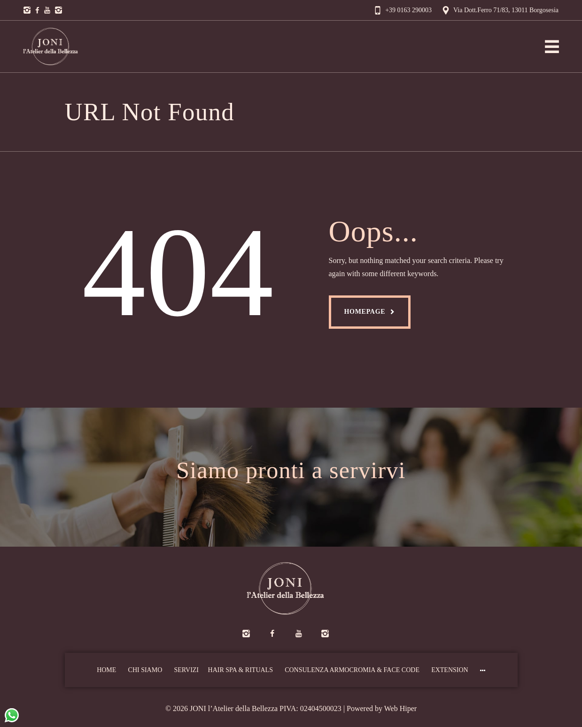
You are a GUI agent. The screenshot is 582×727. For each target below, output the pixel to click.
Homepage (365, 311)
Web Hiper (400, 708)
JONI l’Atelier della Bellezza (234, 708)
